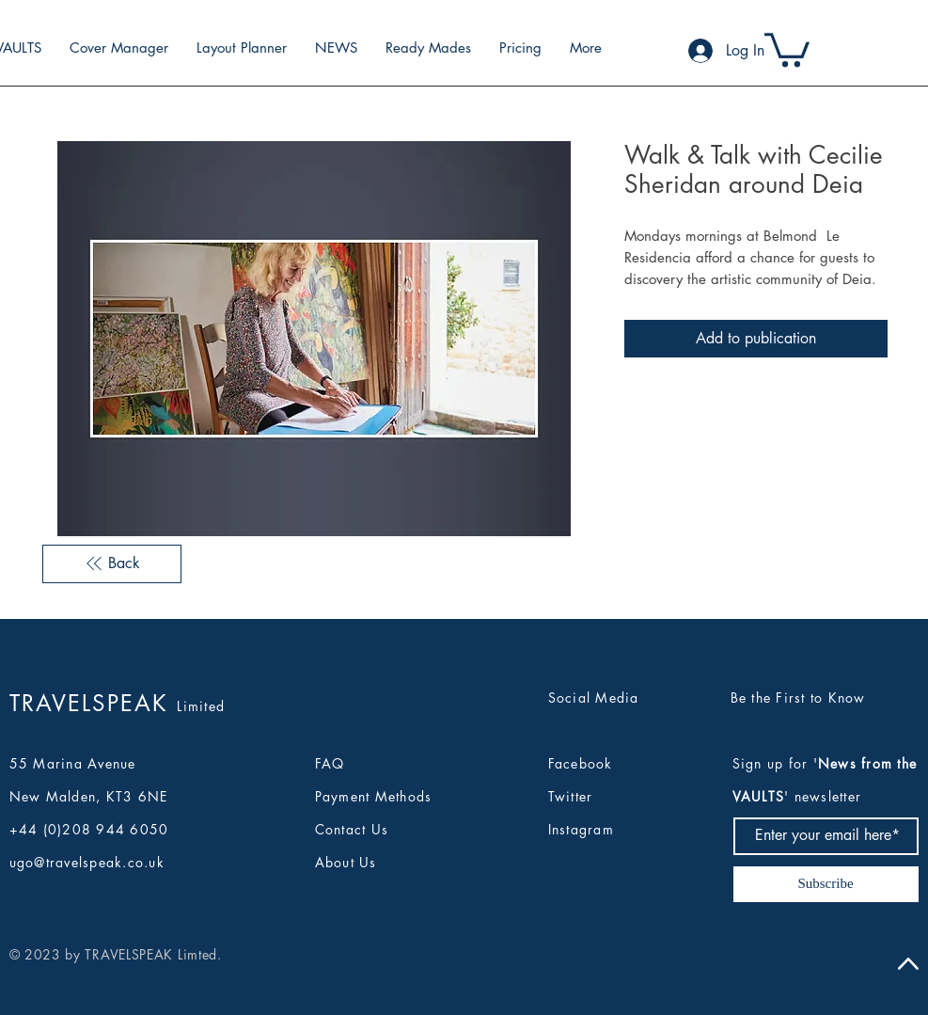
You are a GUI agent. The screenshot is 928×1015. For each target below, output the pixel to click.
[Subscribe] (826, 884)
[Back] (111, 563)
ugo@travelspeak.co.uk (87, 862)
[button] (787, 48)
